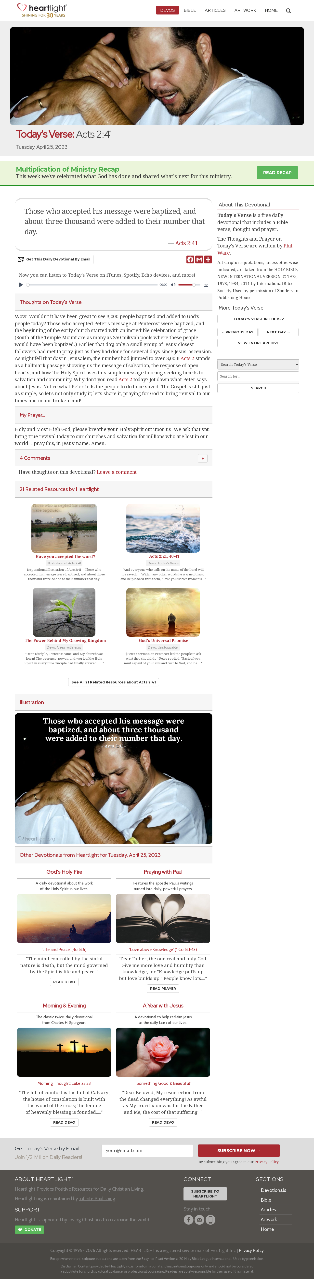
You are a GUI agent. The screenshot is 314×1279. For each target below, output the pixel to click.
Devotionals (273, 1190)
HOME (271, 10)
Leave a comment (117, 472)
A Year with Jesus (163, 1005)
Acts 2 (187, 358)
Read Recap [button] (277, 172)
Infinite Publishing (97, 1198)
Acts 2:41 (186, 243)
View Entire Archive (258, 343)
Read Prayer (163, 988)
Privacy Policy (266, 1162)
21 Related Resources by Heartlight (59, 489)
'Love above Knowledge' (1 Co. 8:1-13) (163, 949)
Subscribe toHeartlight (205, 1193)
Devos (167, 10)
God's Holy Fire (64, 871)
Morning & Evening (64, 1005)
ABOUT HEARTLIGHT (44, 1179)
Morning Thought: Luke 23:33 (64, 1083)
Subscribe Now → (239, 1150)
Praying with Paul (163, 871)
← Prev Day (237, 332)
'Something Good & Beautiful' (163, 1083)
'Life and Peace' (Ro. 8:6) (64, 949)
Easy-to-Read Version (158, 1258)
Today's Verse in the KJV (258, 319)
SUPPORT (27, 1209)
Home (267, 1229)
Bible (190, 10)
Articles (215, 10)
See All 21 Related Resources (113, 682)
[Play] (21, 285)
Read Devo (64, 982)
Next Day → (278, 332)
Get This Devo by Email (54, 259)
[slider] (92, 285)
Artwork (245, 10)
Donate (29, 1230)
